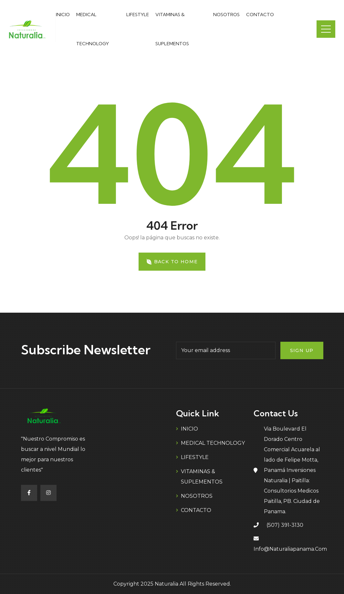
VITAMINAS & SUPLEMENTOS (202, 476)
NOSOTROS (226, 14)
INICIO (63, 14)
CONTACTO (260, 14)
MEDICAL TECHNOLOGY (213, 443)
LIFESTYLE (137, 14)
